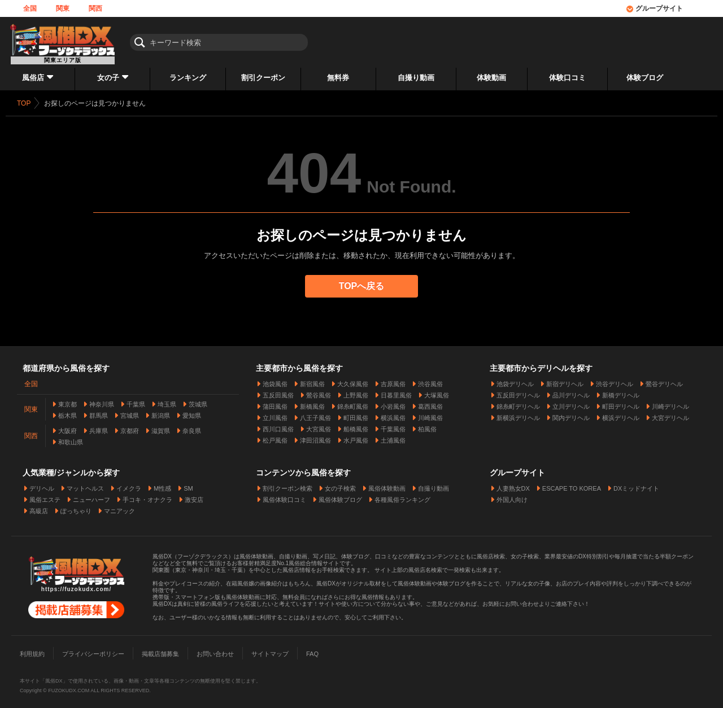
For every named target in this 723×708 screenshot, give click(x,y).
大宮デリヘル (670, 414)
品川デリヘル (571, 391)
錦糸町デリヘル (518, 403)
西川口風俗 (278, 425)
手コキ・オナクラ (147, 496)
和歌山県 (70, 438)
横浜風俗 (393, 414)
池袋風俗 (275, 380)
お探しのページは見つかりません (95, 103)
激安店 (194, 496)
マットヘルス (85, 485)
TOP (24, 103)
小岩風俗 (393, 403)
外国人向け (512, 496)
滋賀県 (160, 427)
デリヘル (41, 485)
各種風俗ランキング (402, 496)
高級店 (38, 507)
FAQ (312, 650)
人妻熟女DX (513, 485)
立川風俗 (275, 414)
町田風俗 (355, 414)
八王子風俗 (315, 414)
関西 (95, 8)
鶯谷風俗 (318, 391)
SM (188, 485)
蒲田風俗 (275, 403)
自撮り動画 (416, 77)
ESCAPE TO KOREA (571, 485)
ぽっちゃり (76, 507)
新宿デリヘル (564, 380)
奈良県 (191, 427)
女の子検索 (340, 485)
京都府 (129, 427)
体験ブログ (644, 77)
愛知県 (191, 412)
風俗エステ (44, 496)
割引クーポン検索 (287, 485)
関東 (62, 8)
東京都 (67, 400)
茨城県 (198, 400)
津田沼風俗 (315, 437)
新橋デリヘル (620, 391)
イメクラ (128, 485)
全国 (30, 8)
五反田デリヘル (518, 391)
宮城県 (129, 412)
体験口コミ (567, 77)
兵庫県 (98, 427)
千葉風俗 (393, 425)
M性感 (162, 485)
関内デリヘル (571, 414)
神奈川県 (101, 400)
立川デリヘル (571, 403)
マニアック (119, 507)
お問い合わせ (215, 650)
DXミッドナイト (636, 485)
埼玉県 (167, 400)
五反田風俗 (278, 391)
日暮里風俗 (396, 391)
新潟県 (160, 412)
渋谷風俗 (430, 380)
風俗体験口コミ (284, 496)
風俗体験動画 (387, 485)
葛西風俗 (430, 403)
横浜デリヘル (620, 414)
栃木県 (67, 412)
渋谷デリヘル (614, 380)
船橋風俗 (355, 425)
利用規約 (32, 650)
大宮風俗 (318, 425)
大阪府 (67, 427)
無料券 (338, 77)
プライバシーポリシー (93, 650)
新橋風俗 (312, 403)
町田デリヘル (620, 403)
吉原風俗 (393, 380)
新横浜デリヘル (518, 414)
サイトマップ (270, 650)
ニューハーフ (91, 496)
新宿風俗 (312, 380)
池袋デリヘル (515, 380)
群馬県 (98, 412)
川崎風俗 (430, 414)
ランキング (187, 77)
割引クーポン (263, 77)
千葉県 (136, 400)
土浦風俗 (393, 437)
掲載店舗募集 (160, 650)
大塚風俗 (436, 391)
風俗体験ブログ (340, 496)
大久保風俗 (352, 380)
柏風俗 (427, 425)
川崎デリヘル (670, 403)
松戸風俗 (275, 437)
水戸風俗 (355, 437)
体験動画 (491, 77)
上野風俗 (355, 391)
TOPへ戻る (362, 286)
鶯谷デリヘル (664, 380)
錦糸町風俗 (352, 403)
